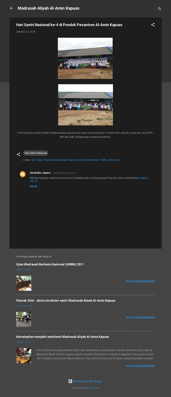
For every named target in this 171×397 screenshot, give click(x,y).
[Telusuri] (160, 9)
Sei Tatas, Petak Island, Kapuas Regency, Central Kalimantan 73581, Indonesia (75, 159)
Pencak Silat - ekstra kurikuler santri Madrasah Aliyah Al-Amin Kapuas (65, 300)
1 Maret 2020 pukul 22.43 (64, 173)
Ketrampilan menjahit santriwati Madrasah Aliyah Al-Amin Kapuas (62, 336)
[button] (153, 25)
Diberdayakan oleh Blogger (85, 381)
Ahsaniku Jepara (40, 172)
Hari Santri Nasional (36, 153)
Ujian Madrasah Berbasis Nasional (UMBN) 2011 (50, 264)
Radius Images (93, 388)
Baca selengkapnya (140, 281)
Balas (33, 186)
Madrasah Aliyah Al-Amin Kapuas (48, 8)
